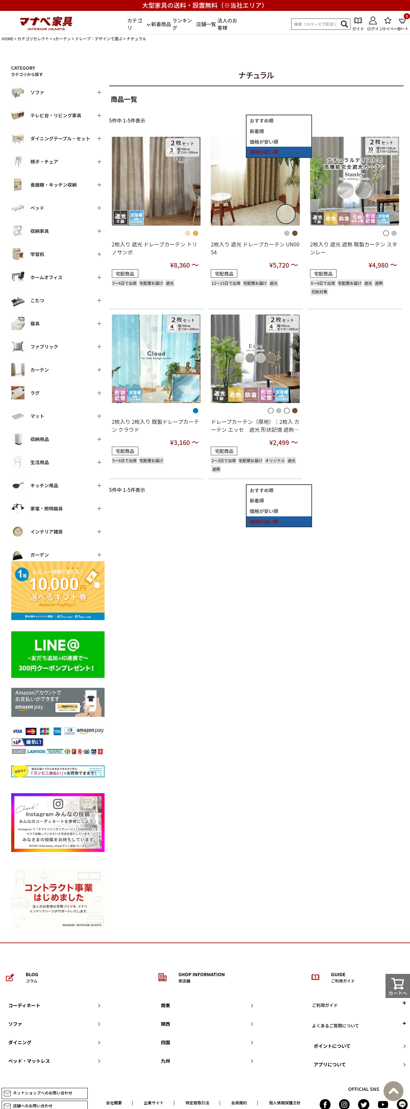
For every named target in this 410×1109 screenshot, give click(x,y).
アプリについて (330, 1064)
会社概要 (114, 1102)
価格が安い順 (264, 141)
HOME (7, 38)
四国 (165, 1042)
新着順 (257, 131)
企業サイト (153, 1102)
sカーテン (62, 38)
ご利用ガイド (325, 1005)
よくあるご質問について (335, 1025)
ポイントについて (332, 1046)
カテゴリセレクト (33, 38)
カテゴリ (134, 24)
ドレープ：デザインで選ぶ (98, 38)
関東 (165, 1005)
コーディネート (24, 1005)
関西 (165, 1023)
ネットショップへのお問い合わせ (37, 1093)
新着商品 (161, 23)
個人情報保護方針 (285, 1102)
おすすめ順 (262, 120)
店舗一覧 (206, 23)
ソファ (15, 1023)
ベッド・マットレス (29, 1060)
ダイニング (19, 1042)
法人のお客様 (227, 24)
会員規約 (239, 1102)
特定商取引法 (197, 1102)
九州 (165, 1060)
